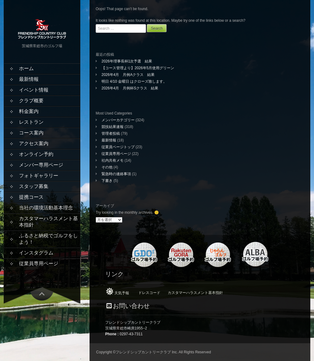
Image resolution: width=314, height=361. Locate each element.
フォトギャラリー (38, 176)
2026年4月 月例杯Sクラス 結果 (129, 88)
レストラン (31, 122)
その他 (107, 167)
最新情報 (29, 79)
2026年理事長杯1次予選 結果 (128, 61)
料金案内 (29, 111)
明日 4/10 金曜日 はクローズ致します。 (134, 81)
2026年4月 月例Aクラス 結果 (128, 75)
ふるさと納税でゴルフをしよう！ (48, 239)
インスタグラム (36, 253)
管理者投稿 (110, 133)
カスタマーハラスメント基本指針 (48, 222)
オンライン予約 (36, 154)
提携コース (31, 197)
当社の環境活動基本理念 (46, 208)
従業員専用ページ (38, 263)
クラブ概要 (31, 100)
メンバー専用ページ (41, 165)
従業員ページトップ (118, 147)
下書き (107, 181)
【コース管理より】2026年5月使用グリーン (137, 68)
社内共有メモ (112, 160)
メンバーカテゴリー (118, 120)
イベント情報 (33, 90)
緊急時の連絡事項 (116, 174)
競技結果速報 (112, 127)
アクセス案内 (33, 143)
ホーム (26, 68)
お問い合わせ (131, 306)
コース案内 (31, 133)
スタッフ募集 (33, 186)
